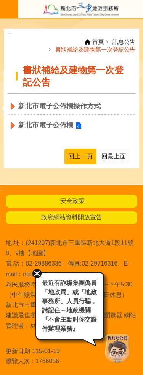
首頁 (98, 42)
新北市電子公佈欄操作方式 (59, 106)
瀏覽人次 (18, 361)
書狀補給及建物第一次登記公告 (95, 49)
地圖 (37, 253)
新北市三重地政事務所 (80, 9)
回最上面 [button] (113, 156)
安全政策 (71, 201)
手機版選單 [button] (9, 9)
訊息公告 (123, 42)
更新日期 (18, 351)
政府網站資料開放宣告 (71, 217)
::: (10, 32)
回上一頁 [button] (80, 156)
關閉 (37, 273)
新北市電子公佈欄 (45, 125)
